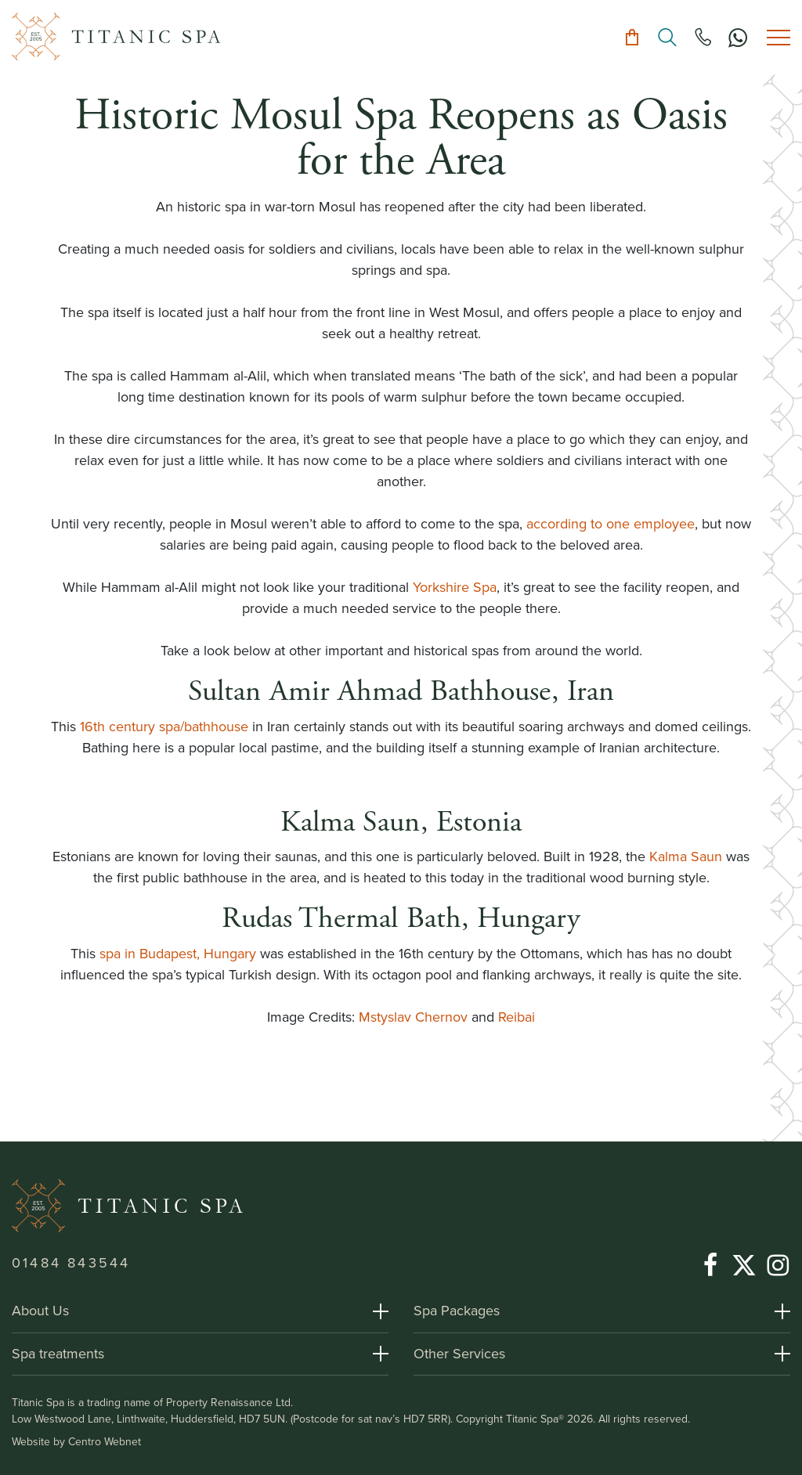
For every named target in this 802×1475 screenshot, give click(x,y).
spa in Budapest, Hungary (177, 953)
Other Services (459, 1353)
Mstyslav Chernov (413, 1017)
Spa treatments (58, 1353)
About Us (40, 1310)
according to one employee (610, 523)
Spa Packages (457, 1310)
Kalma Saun (685, 856)
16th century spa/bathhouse (164, 726)
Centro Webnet (104, 1441)
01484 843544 (71, 1262)
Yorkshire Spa (455, 587)
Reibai (516, 1017)
